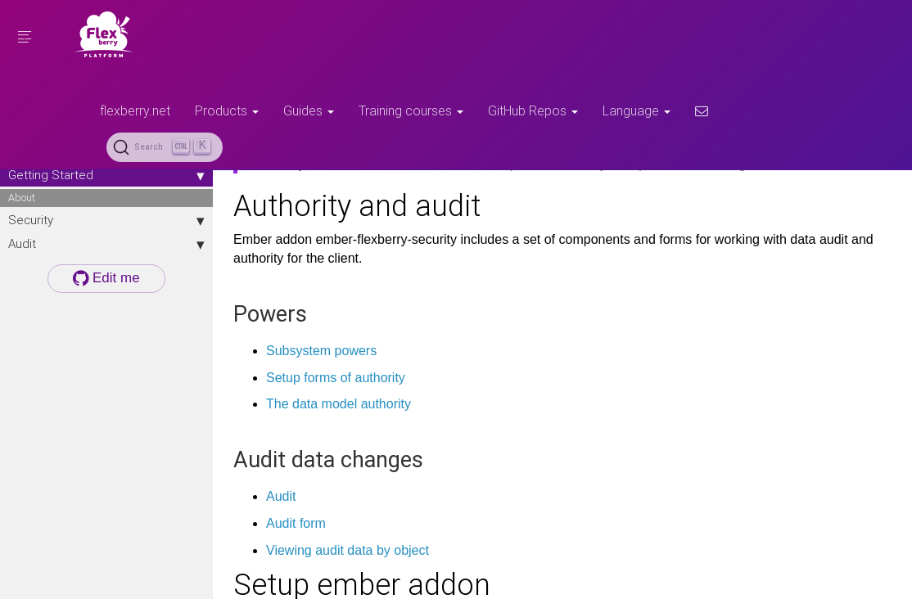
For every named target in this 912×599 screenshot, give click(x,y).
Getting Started (106, 175)
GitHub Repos (533, 110)
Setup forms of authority (335, 378)
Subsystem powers (321, 351)
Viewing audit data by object (347, 550)
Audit (106, 244)
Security (106, 220)
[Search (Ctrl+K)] (164, 147)
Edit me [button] (106, 278)
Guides (308, 110)
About (21, 198)
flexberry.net (135, 110)
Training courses (411, 110)
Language (636, 110)
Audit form (296, 523)
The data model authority (338, 404)
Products (227, 110)
